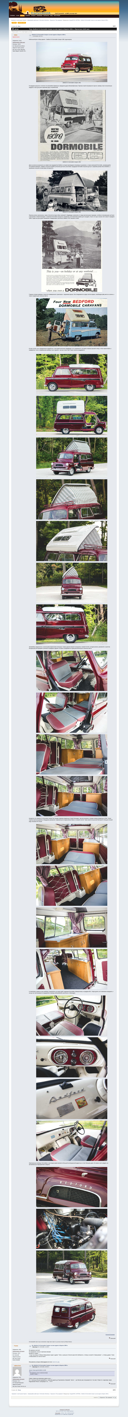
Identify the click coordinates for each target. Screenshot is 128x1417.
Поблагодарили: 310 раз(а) (18, 1351)
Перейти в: (96, 1397)
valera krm (55, 1361)
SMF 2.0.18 (58, 1411)
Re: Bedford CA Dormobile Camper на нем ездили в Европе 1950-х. (50, 1345)
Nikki (15, 35)
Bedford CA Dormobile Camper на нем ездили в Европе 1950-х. (49, 34)
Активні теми (21, 22)
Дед (58, 1361)
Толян (16, 1345)
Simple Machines (70, 1411)
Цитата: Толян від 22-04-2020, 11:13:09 (37, 1370)
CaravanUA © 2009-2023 (65, 1409)
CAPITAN (77, 20)
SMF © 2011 (63, 1411)
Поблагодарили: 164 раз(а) (18, 1379)
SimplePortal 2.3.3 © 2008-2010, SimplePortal (64, 1414)
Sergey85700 (72, 20)
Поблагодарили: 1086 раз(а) (19, 42)
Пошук (14, 22)
